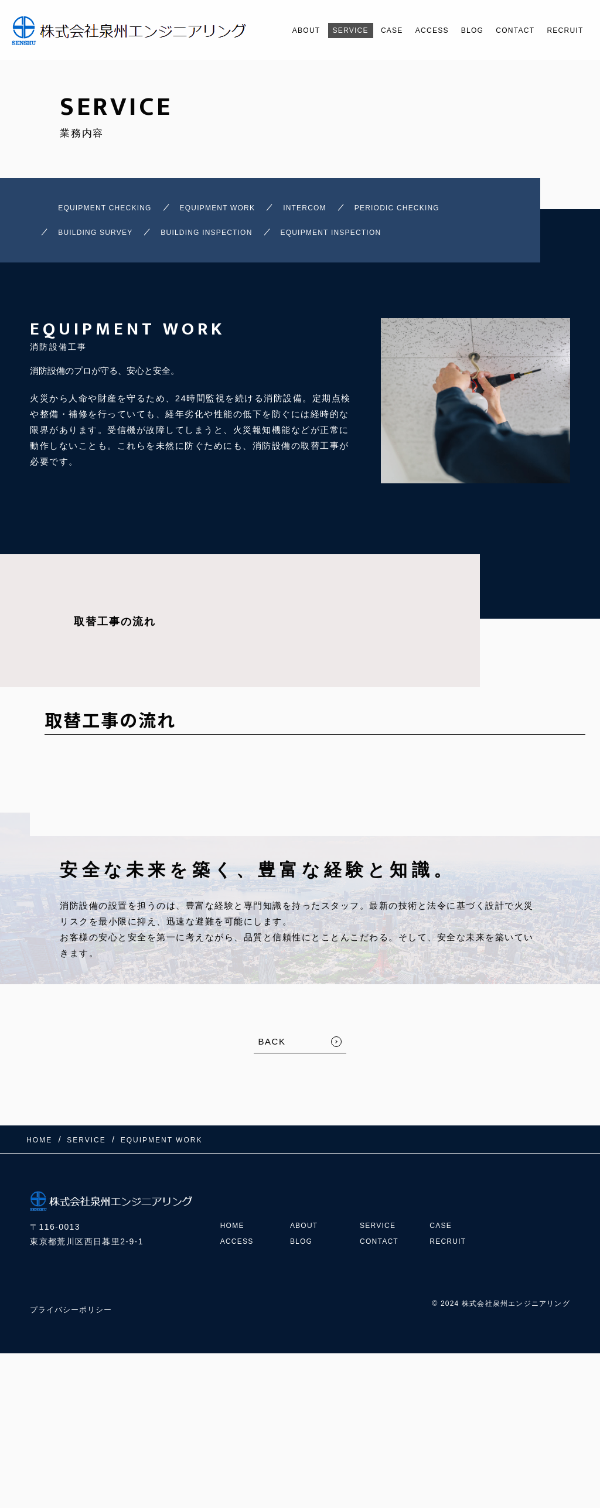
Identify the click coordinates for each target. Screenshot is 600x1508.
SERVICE (312, 30)
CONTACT (500, 30)
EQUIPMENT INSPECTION (406, 241)
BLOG (451, 30)
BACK (272, 1054)
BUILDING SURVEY (111, 241)
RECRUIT (558, 30)
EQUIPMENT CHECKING (88, 211)
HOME (234, 1221)
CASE (359, 30)
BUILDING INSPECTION (250, 241)
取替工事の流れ (115, 634)
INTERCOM (338, 211)
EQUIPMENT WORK (229, 211)
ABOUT (261, 30)
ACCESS (405, 30)
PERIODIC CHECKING (453, 211)
